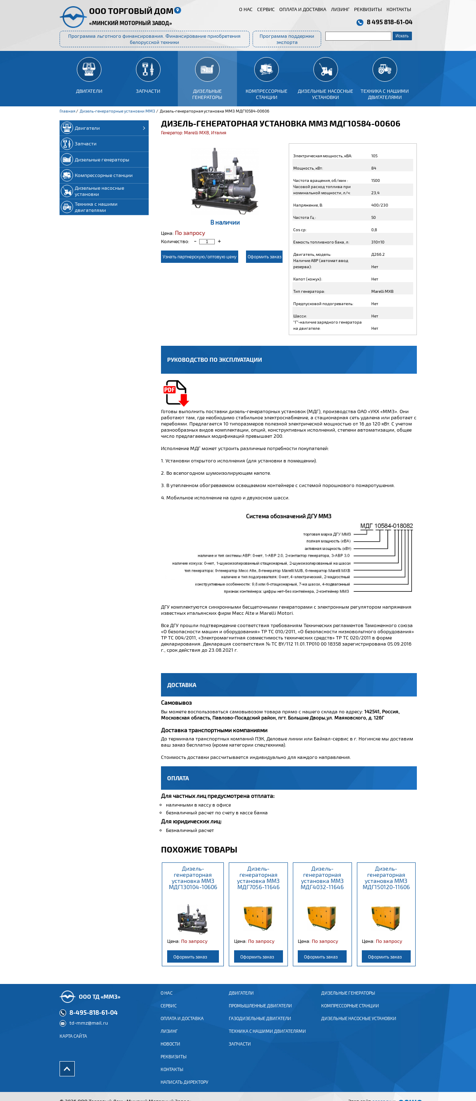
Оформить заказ (264, 256)
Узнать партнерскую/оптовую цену (200, 256)
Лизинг (340, 9)
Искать (402, 36)
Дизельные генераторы (348, 999)
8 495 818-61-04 (390, 21)
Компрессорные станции (350, 1011)
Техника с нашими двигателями (267, 1037)
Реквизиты (368, 9)
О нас (246, 9)
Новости (170, 1050)
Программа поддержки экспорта (287, 39)
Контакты (398, 9)
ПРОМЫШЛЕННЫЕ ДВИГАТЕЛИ (260, 1011)
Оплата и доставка (302, 9)
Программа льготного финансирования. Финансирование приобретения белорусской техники (154, 39)
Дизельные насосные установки (358, 1024)
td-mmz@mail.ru (88, 1029)
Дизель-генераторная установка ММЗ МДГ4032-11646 (322, 877)
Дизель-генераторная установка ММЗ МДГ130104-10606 (193, 877)
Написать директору (184, 1088)
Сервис (266, 9)
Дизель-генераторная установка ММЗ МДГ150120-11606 (386, 877)
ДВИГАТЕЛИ (241, 999)
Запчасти (240, 1050)
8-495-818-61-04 (93, 1018)
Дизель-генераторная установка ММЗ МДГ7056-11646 (258, 877)
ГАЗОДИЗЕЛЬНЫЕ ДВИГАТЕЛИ (260, 1024)
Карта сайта (73, 1042)
